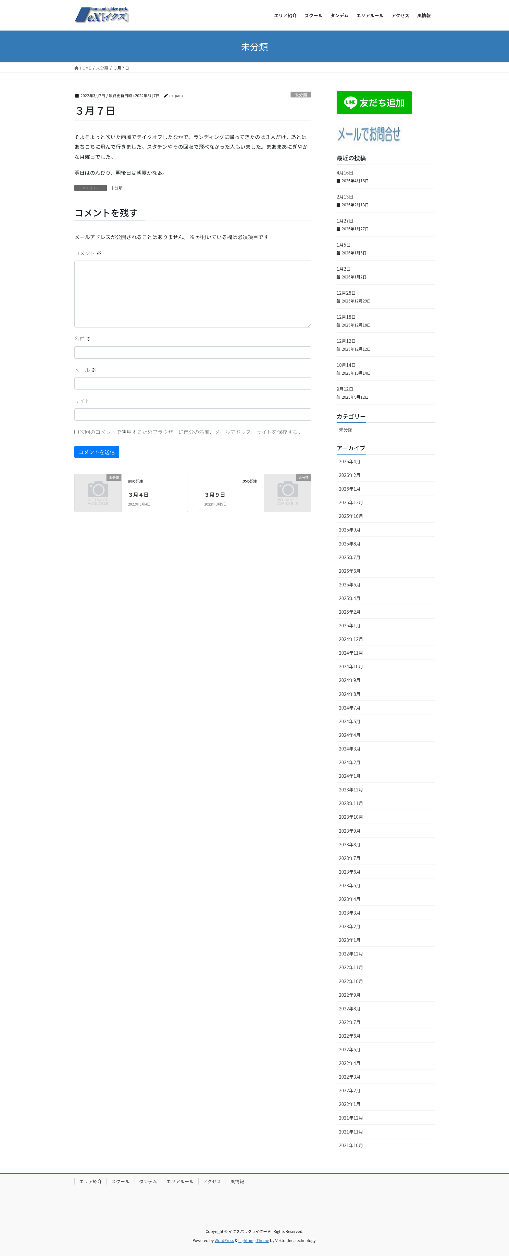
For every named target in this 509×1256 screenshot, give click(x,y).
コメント (88, 253)
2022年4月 (350, 1063)
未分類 (301, 95)
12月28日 (346, 292)
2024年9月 (350, 680)
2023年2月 (350, 926)
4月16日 (345, 172)
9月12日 (345, 389)
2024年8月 (350, 694)
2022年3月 (350, 1076)
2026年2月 (350, 475)
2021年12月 (351, 1117)
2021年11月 (351, 1131)
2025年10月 (351, 516)
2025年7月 (350, 557)
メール (85, 370)
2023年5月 (350, 885)
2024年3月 (350, 748)
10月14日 (346, 365)
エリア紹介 (90, 1181)
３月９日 (214, 494)
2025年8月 (350, 543)
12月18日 (346, 317)
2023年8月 (350, 844)
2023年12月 (351, 789)
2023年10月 (351, 817)
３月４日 (138, 494)
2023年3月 (350, 912)
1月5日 (344, 244)
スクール (120, 1181)
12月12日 (346, 341)
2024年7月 (350, 707)
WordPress (224, 1240)
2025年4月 (350, 598)
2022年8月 (350, 1008)
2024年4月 (350, 735)
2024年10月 (351, 666)
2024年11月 (351, 652)
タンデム (148, 1181)
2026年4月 (350, 461)
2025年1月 (350, 625)
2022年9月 (350, 995)
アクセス (212, 1181)
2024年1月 (350, 776)
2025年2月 (350, 612)
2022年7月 (350, 1022)
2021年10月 (351, 1145)
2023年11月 (351, 803)
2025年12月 (351, 502)
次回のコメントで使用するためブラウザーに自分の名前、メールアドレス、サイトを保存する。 (191, 432)
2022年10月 (351, 981)
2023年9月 (350, 830)
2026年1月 (350, 488)
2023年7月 (350, 858)
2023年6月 (350, 871)
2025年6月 (350, 571)
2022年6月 (350, 1035)
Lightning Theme (253, 1240)
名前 (82, 338)
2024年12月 (351, 639)
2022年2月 (350, 1090)
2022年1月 (350, 1104)
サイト (82, 400)
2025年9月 (350, 529)
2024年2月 (350, 762)
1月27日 (345, 220)
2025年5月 (350, 584)
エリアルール (180, 1181)
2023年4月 (350, 899)
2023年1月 (350, 940)
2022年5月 (350, 1049)
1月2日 (344, 268)
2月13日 (345, 196)
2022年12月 (351, 953)
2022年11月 (351, 967)
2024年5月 (350, 721)
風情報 (237, 1181)
